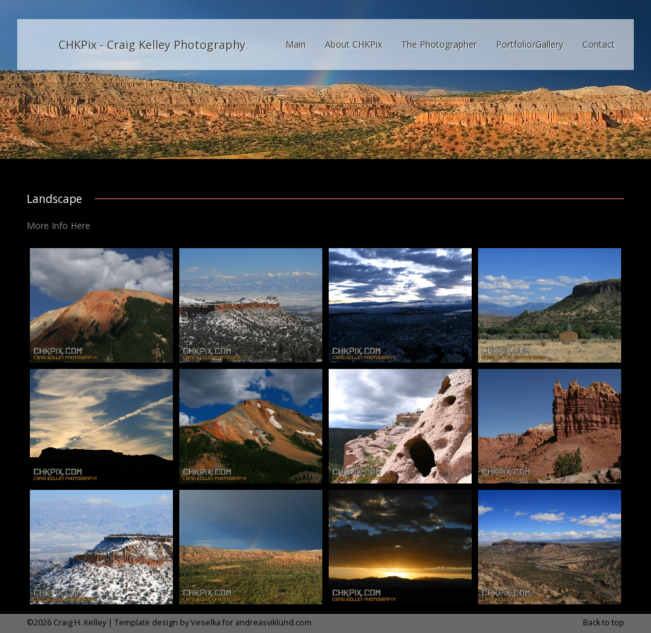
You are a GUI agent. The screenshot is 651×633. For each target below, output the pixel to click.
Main (295, 44)
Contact (598, 44)
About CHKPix (353, 44)
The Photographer (439, 44)
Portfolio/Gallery (529, 44)
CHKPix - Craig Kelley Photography (151, 44)
